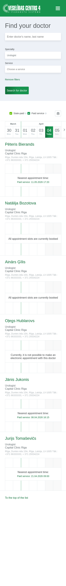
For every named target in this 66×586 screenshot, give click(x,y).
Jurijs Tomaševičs (20, 438)
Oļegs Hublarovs (19, 320)
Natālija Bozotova (20, 203)
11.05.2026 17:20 (40, 182)
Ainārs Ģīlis (15, 262)
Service (9, 63)
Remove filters (12, 79)
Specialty (9, 49)
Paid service (35, 113)
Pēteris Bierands (19, 144)
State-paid (16, 113)
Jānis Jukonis (17, 379)
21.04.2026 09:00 (40, 476)
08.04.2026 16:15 (40, 417)
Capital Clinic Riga (16, 153)
